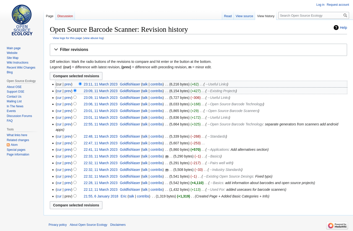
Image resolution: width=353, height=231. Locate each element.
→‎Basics (213, 156)
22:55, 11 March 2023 (101, 124)
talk (145, 84)
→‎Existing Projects (221, 91)
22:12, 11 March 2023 (101, 190)
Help (343, 28)
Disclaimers (118, 225)
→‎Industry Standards (225, 170)
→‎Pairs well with (219, 163)
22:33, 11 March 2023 (101, 156)
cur (59, 91)
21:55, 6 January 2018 (101, 196)
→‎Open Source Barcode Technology (235, 104)
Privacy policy (58, 225)
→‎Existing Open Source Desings (228, 176)
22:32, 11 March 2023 (101, 163)
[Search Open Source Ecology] (313, 15)
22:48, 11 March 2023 (101, 136)
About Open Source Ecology (88, 225)
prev (67, 84)
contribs (156, 84)
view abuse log (93, 37)
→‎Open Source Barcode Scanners (231, 111)
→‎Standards (216, 136)
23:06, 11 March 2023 (101, 104)
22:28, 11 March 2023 (101, 183)
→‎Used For (216, 190)
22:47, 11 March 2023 (101, 143)
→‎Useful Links (216, 84)
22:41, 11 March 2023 (101, 150)
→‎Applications (218, 150)
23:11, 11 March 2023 (101, 84)
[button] (198, 50)
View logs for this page (67, 37)
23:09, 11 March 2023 (101, 91)
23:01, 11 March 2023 (101, 111)
